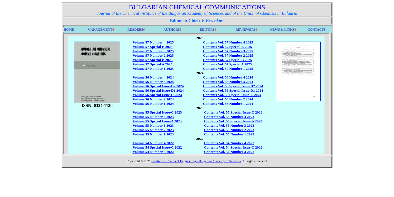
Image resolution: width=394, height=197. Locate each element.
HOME (69, 29)
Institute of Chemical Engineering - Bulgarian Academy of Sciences (196, 161)
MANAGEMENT (100, 29)
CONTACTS (317, 29)
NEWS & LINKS (282, 29)
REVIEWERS (246, 29)
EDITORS (207, 29)
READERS (135, 29)
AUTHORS (172, 29)
